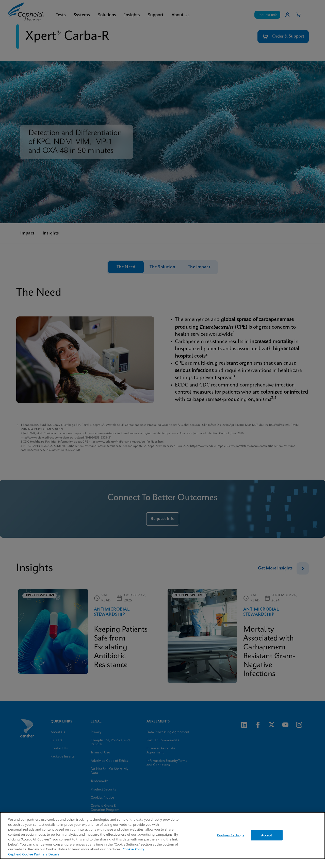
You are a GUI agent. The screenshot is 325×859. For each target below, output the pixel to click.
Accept (266, 835)
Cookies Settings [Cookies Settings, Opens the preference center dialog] (230, 835)
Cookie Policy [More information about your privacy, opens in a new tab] (133, 849)
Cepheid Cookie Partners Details (33, 854)
